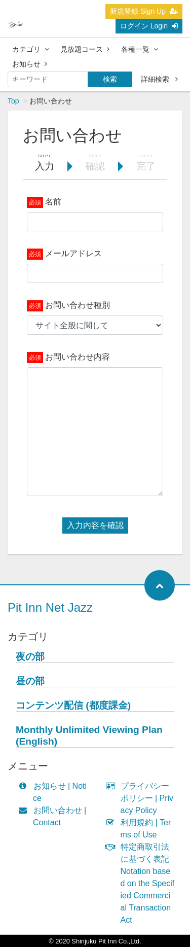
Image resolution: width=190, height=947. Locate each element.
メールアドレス (73, 253)
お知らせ (29, 64)
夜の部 (30, 656)
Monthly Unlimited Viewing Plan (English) (89, 735)
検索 (110, 79)
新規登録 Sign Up (144, 11)
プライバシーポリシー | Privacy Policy (142, 798)
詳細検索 (159, 79)
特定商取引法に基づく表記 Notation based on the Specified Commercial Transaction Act (142, 883)
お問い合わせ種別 (77, 305)
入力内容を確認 (95, 525)
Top (13, 101)
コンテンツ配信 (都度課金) (73, 705)
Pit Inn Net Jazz (50, 607)
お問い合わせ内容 (77, 357)
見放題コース (84, 49)
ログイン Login (149, 26)
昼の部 (30, 681)
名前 (53, 201)
